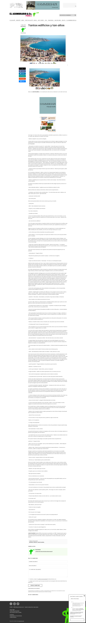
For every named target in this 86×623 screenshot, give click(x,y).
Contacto (12, 614)
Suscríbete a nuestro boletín (76, 596)
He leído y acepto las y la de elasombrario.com (78, 609)
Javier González (41, 542)
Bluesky (22, 81)
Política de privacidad (14, 611)
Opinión (17, 20)
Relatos (63, 20)
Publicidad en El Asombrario (16, 616)
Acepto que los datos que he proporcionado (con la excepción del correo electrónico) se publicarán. (47, 581)
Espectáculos (28, 20)
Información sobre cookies (15, 612)
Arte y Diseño (41, 20)
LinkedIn (23, 73)
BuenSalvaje (23, 26)
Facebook (23, 71)
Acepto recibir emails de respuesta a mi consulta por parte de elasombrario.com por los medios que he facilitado (78, 604)
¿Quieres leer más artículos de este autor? (44, 551)
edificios (35, 542)
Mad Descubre (58, 20)
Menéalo (22, 79)
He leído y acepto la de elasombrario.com (42, 579)
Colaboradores (13, 617)
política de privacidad (42, 579)
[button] (24, 14)
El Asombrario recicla (71, 20)
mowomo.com (21, 621)
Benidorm (31, 542)
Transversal (50, 20)
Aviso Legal (12, 609)
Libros (22, 20)
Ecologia (12, 20)
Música (35, 20)
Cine (46, 20)
